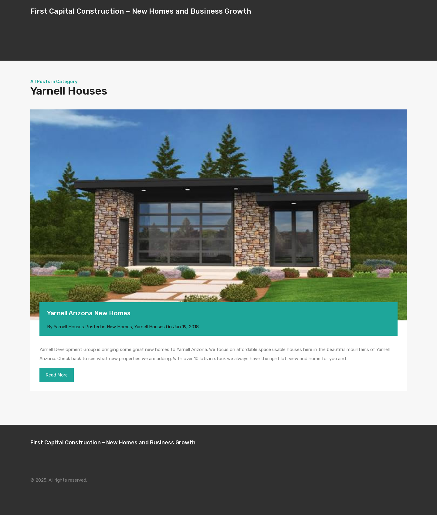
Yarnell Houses (149, 326)
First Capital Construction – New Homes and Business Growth (140, 11)
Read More (57, 375)
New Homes (119, 326)
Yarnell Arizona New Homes (88, 313)
